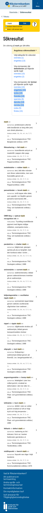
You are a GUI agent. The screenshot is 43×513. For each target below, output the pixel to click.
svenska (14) (19, 87)
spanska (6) (19, 99)
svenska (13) (19, 74)
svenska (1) (19, 58)
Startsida (13, 12)
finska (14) (18, 111)
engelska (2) (19, 77)
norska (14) (19, 105)
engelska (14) (20, 90)
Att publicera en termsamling (11, 477)
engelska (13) (19, 61)
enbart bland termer (14, 26)
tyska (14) (18, 93)
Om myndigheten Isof (13, 491)
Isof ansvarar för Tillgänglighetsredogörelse (16, 495)
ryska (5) (17, 108)
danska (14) (19, 102)
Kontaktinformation (12, 488)
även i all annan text (14, 29)
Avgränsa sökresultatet (24, 50)
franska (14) (19, 96)
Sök (24, 23)
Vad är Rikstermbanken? (15, 473)
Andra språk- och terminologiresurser (13, 483)
